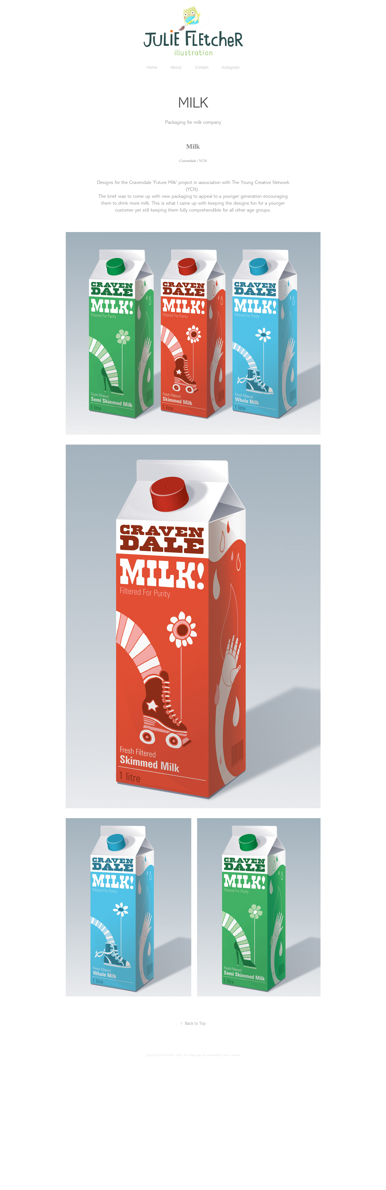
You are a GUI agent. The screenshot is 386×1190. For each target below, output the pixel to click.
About (176, 67)
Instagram (231, 67)
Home (151, 67)
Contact (202, 67)
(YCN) (191, 189)
